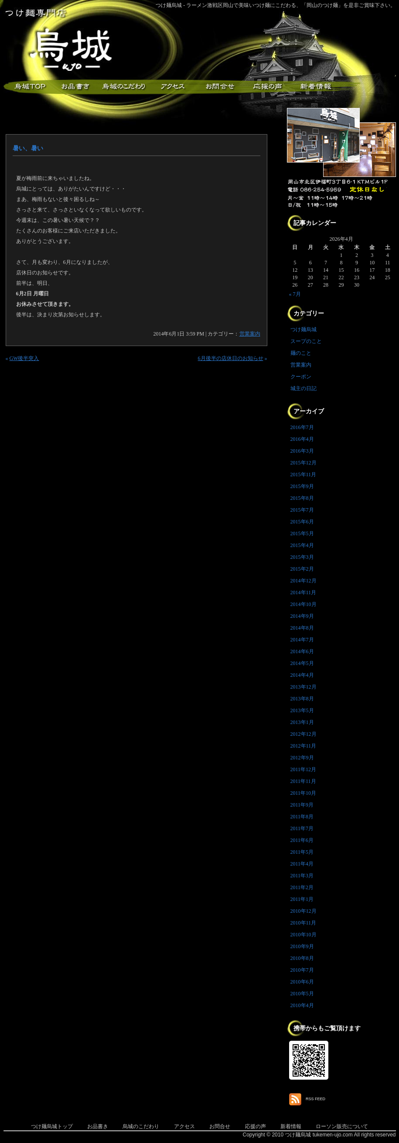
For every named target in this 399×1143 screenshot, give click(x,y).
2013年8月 (302, 699)
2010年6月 (302, 982)
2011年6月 (302, 840)
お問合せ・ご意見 (219, 87)
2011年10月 (303, 793)
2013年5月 (302, 710)
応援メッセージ (267, 87)
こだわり (123, 87)
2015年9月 (302, 486)
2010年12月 (303, 911)
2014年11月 (303, 592)
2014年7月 (302, 640)
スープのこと (306, 341)
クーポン (300, 377)
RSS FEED (315, 1099)
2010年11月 (303, 923)
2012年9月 (302, 758)
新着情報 (315, 87)
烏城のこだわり (141, 1126)
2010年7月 (302, 970)
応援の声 (255, 1126)
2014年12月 (303, 581)
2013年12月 (303, 687)
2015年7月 (302, 510)
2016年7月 (302, 427)
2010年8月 (302, 958)
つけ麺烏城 (27, 87)
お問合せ (219, 1126)
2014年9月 (302, 616)
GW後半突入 (24, 358)
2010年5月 (302, 994)
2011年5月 (302, 852)
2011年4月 (302, 864)
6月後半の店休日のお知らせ (230, 358)
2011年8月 (302, 817)
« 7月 (295, 294)
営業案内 (249, 334)
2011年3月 (302, 876)
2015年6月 (302, 522)
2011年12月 (303, 769)
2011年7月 (302, 828)
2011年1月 (302, 899)
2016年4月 (302, 439)
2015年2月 (302, 569)
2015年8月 (302, 498)
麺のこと (300, 353)
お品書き (75, 87)
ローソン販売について (342, 1126)
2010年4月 (302, 1005)
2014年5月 (302, 663)
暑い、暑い (28, 148)
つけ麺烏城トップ (52, 1126)
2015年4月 (302, 545)
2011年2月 (302, 887)
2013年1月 (302, 722)
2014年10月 (303, 604)
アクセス (171, 87)
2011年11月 (303, 781)
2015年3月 (302, 557)
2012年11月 (303, 746)
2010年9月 (302, 946)
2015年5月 (302, 533)
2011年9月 (302, 805)
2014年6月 (302, 651)
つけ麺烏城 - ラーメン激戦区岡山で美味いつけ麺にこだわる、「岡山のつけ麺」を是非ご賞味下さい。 (276, 5)
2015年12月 (303, 463)
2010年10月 (303, 935)
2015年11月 (303, 474)
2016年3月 (302, 451)
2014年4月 (302, 675)
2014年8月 (302, 628)
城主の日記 (303, 388)
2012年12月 (303, 734)
